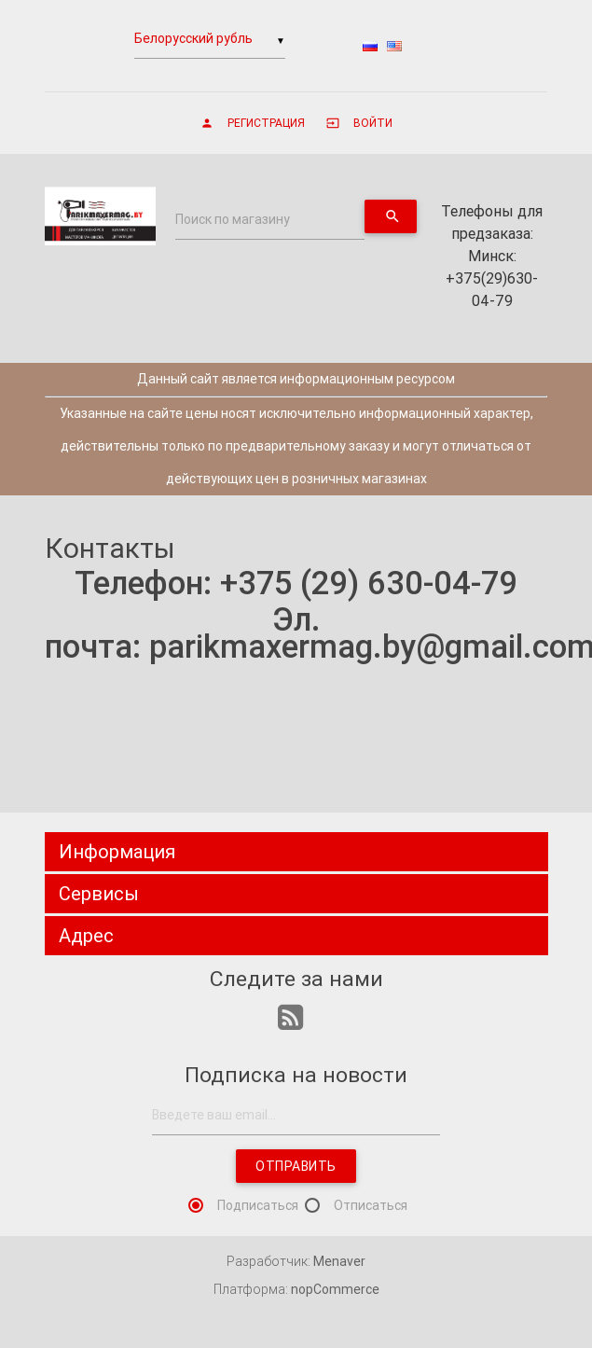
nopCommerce (335, 1289)
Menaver (339, 1261)
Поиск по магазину (232, 219)
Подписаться (257, 1205)
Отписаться (370, 1205)
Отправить (296, 1166)
